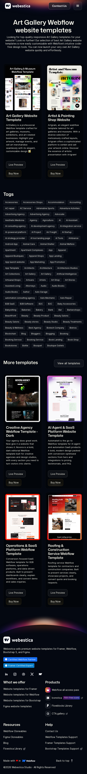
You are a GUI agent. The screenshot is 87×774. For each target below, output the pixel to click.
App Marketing (37, 262)
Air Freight (51, 232)
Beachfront (10, 315)
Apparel (62, 250)
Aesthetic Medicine (14, 220)
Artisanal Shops (13, 280)
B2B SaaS (10, 304)
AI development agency (43, 226)
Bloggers (35, 333)
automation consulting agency (20, 298)
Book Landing (55, 339)
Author (26, 292)
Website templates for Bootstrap (22, 700)
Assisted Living (12, 286)
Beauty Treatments (72, 321)
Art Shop (55, 280)
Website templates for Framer (20, 688)
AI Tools (59, 238)
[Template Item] (22, 87)
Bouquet (38, 345)
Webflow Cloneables (14, 731)
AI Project (36, 232)
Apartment (10, 250)
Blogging (50, 333)
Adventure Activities (70, 208)
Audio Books (58, 286)
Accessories (11, 202)
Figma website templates (17, 706)
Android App (11, 244)
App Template (12, 268)
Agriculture (48, 220)
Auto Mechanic (47, 298)
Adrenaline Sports (45, 208)
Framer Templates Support (60, 742)
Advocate (59, 214)
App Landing (55, 256)
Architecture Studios (67, 268)
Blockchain (10, 333)
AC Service (25, 208)
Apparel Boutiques (14, 256)
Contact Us (51, 731)
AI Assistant (71, 220)
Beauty (24, 315)
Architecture (46, 268)
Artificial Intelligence (67, 274)
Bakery (39, 310)
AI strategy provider (15, 238)
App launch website (15, 262)
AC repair (10, 208)
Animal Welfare (67, 244)
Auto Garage (41, 292)
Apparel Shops (36, 256)
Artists (42, 280)
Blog (23, 333)
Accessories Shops (33, 202)
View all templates (68, 363)
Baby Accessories (66, 304)
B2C (41, 304)
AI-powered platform (15, 232)
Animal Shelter (47, 244)
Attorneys (30, 286)
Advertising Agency (15, 214)
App (51, 250)
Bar (60, 310)
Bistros (73, 328)
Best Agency (35, 328)
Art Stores (70, 280)
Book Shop (73, 339)
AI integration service (70, 226)
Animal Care (29, 244)
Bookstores (11, 345)
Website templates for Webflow (21, 694)
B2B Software (26, 304)
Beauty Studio (51, 321)
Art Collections (12, 274)
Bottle (25, 345)
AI (60, 220)
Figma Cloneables (13, 737)
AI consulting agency (15, 226)
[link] (22, 118)
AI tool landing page (40, 238)
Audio (43, 286)
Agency (33, 220)
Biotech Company (55, 328)
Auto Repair (66, 298)
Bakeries (26, 310)
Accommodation (56, 202)
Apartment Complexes (32, 250)
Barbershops (73, 310)
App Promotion (57, 262)
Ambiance (73, 238)
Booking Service (13, 339)
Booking (64, 333)
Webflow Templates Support (61, 737)
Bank (50, 310)
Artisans (30, 280)
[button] (78, 6)
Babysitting (10, 310)
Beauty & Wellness (14, 328)
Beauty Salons (61, 315)
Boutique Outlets (55, 345)
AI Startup (67, 232)
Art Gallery (30, 274)
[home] (17, 6)
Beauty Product (41, 315)
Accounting (75, 202)
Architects (29, 268)
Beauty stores (32, 321)
